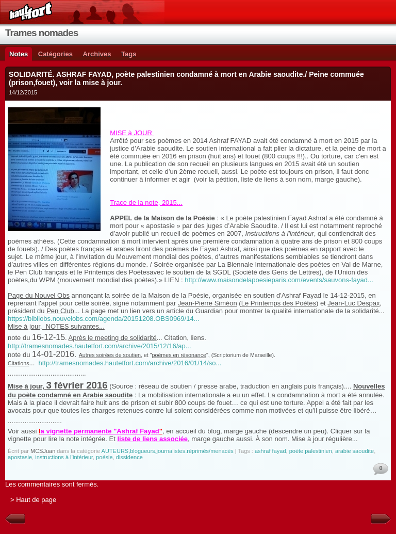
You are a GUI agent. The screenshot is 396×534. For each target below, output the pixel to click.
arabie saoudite (354, 451)
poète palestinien (310, 451)
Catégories (55, 54)
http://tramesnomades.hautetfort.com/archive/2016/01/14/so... (130, 363)
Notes (18, 54)
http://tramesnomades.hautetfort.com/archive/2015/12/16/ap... (99, 346)
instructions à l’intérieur (64, 457)
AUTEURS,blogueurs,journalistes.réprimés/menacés (168, 451)
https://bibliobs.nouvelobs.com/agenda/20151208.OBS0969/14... (104, 318)
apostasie (20, 457)
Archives (97, 54)
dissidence (129, 457)
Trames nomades (41, 32)
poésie (104, 457)
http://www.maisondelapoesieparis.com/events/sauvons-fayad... (279, 280)
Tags (128, 54)
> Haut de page (33, 500)
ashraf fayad (270, 451)
